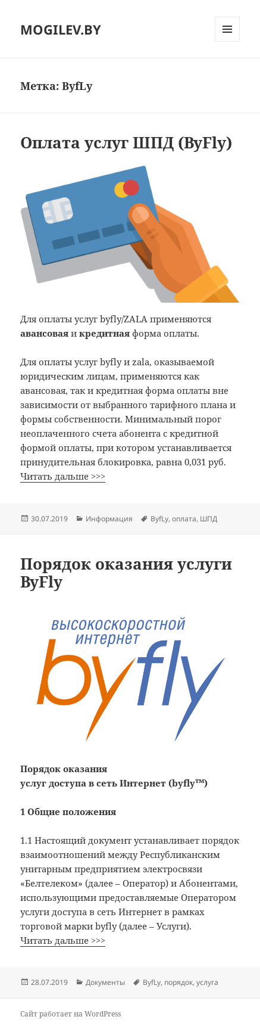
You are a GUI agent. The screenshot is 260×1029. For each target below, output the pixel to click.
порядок (178, 982)
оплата (184, 519)
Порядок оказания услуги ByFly (126, 572)
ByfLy (159, 519)
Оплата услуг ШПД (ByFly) (126, 142)
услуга (207, 982)
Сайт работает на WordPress (70, 1014)
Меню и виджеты (227, 41)
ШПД (208, 519)
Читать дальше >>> (62, 476)
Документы (105, 982)
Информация (109, 519)
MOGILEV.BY (60, 29)
